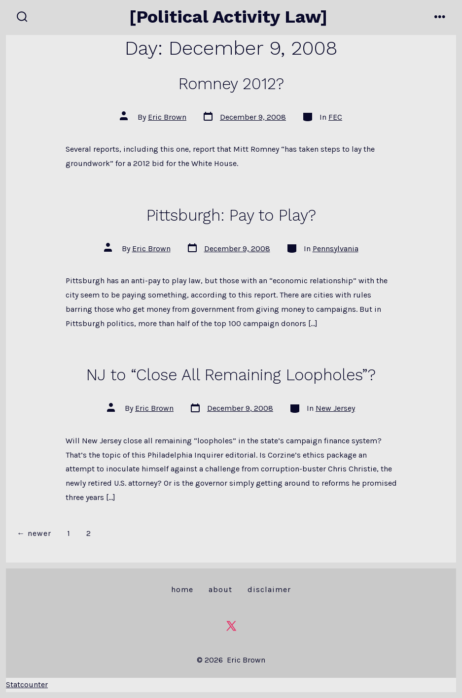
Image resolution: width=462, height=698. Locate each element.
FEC (335, 117)
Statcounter (27, 684)
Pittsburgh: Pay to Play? (231, 215)
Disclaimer (269, 589)
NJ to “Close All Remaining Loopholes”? (231, 375)
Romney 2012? (231, 83)
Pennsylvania (335, 248)
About (220, 589)
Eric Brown (167, 117)
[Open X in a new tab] (231, 625)
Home (182, 589)
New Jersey (335, 408)
